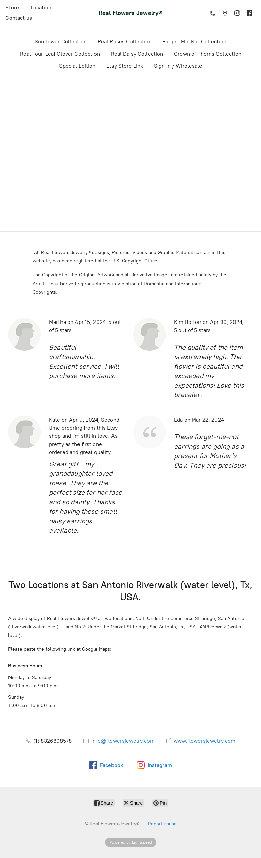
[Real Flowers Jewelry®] (130, 12)
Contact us (18, 18)
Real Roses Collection (125, 41)
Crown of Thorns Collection (207, 54)
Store (12, 7)
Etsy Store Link (124, 66)
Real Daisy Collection (137, 54)
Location (41, 7)
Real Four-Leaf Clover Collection (60, 54)
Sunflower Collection (61, 41)
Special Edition (77, 66)
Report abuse (162, 824)
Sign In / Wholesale (178, 66)
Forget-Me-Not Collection (194, 41)
